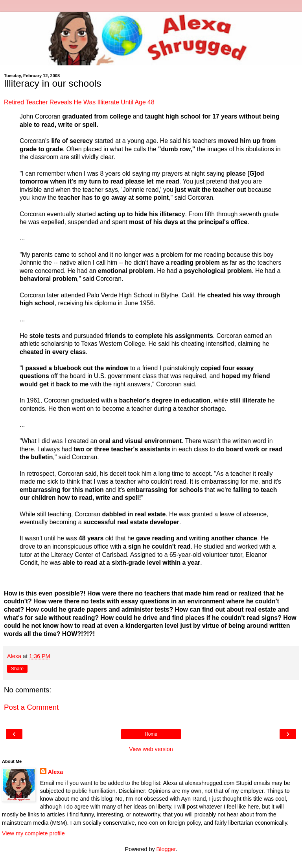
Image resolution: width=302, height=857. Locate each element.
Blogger (166, 849)
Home (151, 734)
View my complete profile (33, 833)
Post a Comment (31, 707)
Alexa (55, 772)
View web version (151, 749)
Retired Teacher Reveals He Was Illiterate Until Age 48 (79, 102)
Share (17, 669)
